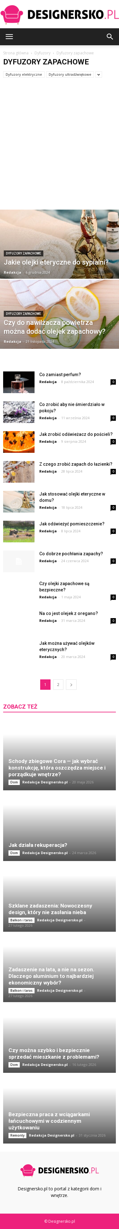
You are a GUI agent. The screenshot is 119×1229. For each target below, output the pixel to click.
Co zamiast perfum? (60, 374)
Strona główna (16, 53)
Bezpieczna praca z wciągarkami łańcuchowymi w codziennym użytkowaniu (49, 1121)
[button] (110, 36)
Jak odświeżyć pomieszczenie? (72, 523)
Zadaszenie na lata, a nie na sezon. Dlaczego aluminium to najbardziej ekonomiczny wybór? (51, 976)
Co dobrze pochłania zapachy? (71, 553)
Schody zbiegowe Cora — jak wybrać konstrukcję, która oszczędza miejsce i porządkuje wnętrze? (56, 767)
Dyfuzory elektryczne (24, 74)
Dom (14, 782)
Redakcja (12, 272)
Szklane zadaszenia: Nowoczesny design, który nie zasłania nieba (50, 909)
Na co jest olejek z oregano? (68, 613)
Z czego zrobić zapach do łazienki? (75, 464)
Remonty (17, 1135)
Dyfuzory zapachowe (23, 253)
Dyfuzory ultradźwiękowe (70, 74)
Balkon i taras (21, 920)
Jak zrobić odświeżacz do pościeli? (76, 434)
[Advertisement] (59, 146)
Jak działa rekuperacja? (37, 845)
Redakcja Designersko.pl (45, 782)
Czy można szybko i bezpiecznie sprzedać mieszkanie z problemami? (53, 1053)
